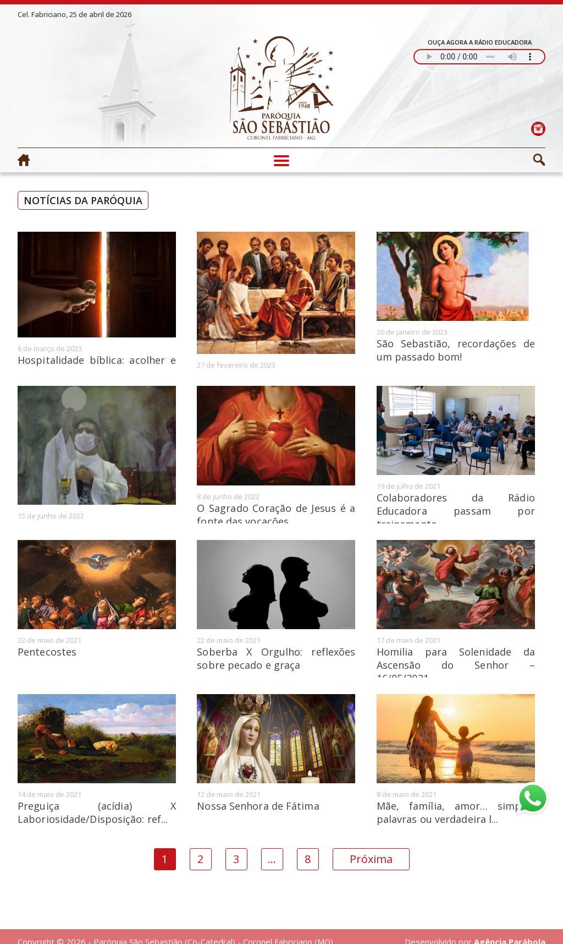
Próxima (371, 859)
